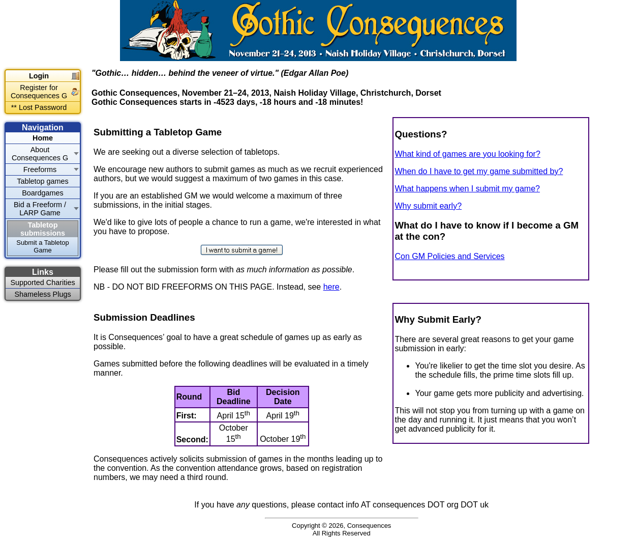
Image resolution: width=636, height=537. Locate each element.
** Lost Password (39, 107)
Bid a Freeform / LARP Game (40, 209)
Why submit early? (428, 206)
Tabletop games (43, 181)
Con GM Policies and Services (449, 256)
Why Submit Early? (438, 319)
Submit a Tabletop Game (42, 246)
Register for (39, 91)
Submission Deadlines (144, 317)
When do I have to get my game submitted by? (479, 171)
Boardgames (43, 193)
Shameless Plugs (42, 294)
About (40, 154)
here (331, 286)
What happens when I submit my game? (467, 188)
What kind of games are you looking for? (467, 154)
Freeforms (40, 169)
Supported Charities (42, 282)
